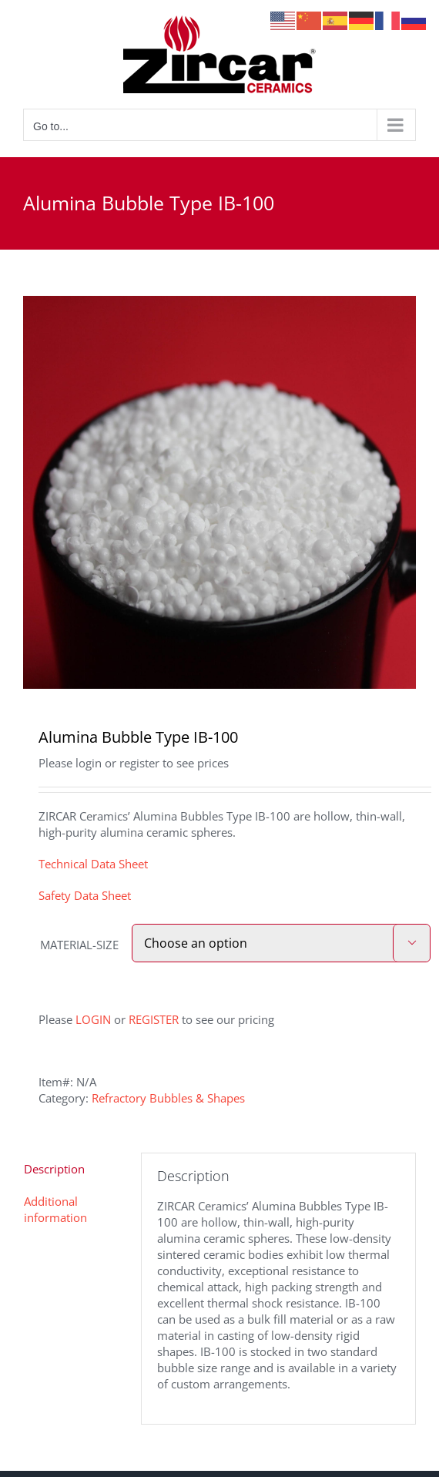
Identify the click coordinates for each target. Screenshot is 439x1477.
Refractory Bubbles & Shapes (168, 1098)
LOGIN (93, 1019)
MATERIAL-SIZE (79, 944)
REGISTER (154, 1019)
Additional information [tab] (55, 1209)
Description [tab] (54, 1169)
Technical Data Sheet (93, 863)
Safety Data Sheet (85, 895)
